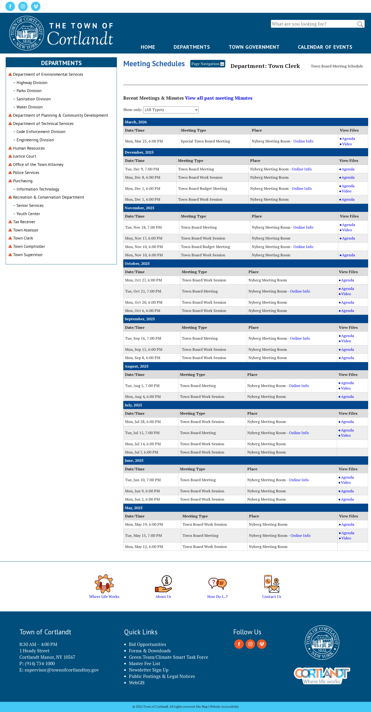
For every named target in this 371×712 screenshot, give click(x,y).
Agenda (352, 138)
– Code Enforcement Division (39, 131)
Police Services (26, 172)
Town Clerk (23, 238)
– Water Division (28, 107)
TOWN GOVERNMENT (254, 47)
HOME (148, 47)
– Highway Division (30, 82)
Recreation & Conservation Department (48, 197)
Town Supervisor (28, 254)
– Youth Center (26, 213)
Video (352, 144)
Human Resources (29, 148)
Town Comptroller (29, 246)
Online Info (303, 141)
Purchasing (22, 180)
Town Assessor (25, 230)
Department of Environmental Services (48, 74)
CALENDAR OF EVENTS (325, 47)
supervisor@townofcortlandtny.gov (62, 670)
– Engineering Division (33, 139)
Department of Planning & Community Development (60, 115)
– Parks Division (27, 90)
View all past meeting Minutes (218, 98)
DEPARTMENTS (192, 47)
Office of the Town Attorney (38, 164)
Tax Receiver (24, 221)
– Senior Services (28, 205)
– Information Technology (36, 189)
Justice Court (24, 156)
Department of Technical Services (43, 123)
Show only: (132, 109)
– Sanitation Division (32, 99)
